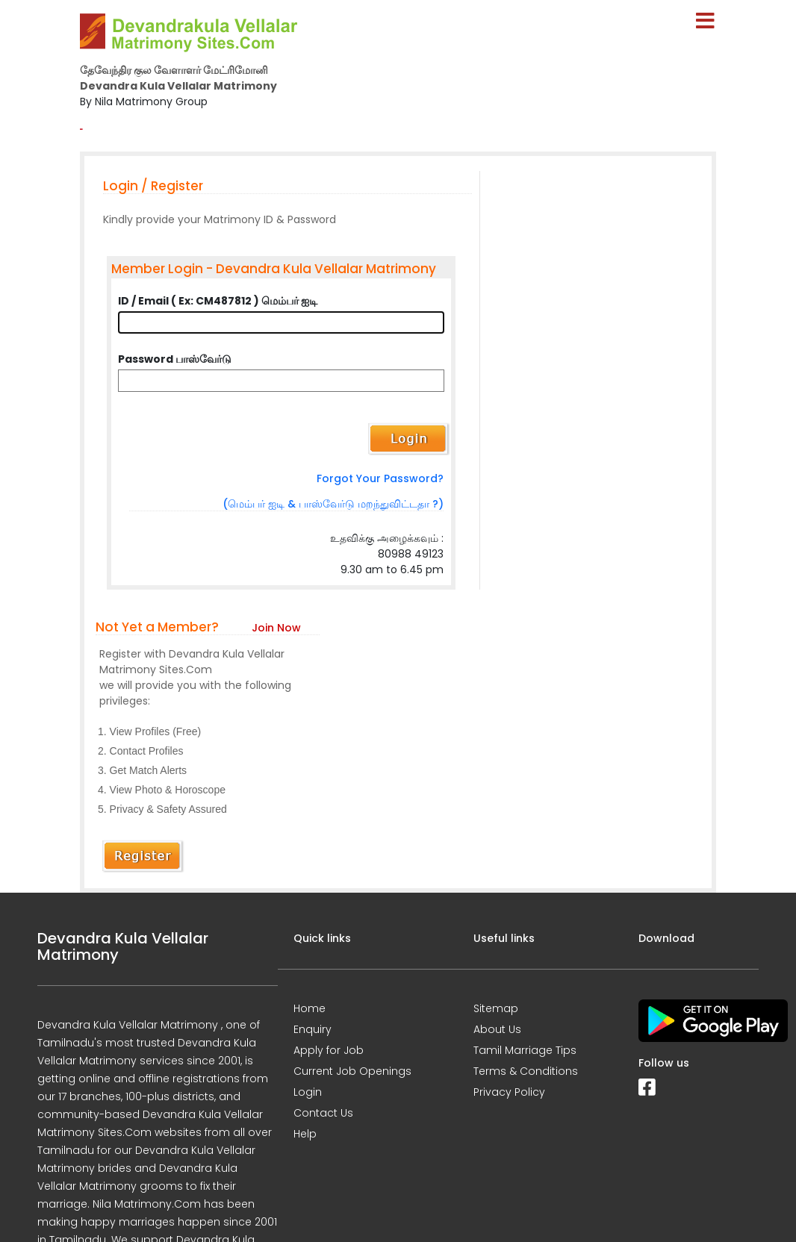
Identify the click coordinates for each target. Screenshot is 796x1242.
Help (305, 1133)
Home (309, 1008)
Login (307, 1092)
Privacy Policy (509, 1092)
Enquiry (312, 1029)
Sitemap (495, 1008)
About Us (497, 1029)
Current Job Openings (352, 1071)
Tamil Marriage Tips (524, 1050)
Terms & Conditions (525, 1071)
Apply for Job (328, 1050)
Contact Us (323, 1112)
